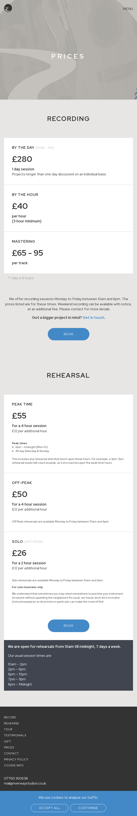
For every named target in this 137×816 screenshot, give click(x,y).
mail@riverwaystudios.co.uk (25, 783)
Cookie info (14, 765)
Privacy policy (16, 759)
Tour (8, 729)
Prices (9, 747)
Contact (11, 753)
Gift (7, 741)
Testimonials (15, 735)
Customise (88, 808)
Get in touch (93, 317)
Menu (128, 9)
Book (68, 334)
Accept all (49, 808)
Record (10, 717)
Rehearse (11, 723)
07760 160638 (16, 778)
